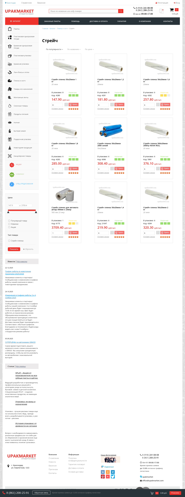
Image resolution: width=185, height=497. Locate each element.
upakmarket (146, 477)
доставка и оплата (99, 21)
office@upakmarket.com (152, 480)
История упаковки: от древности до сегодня (26, 424)
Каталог (15, 21)
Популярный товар (19, 221)
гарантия (121, 21)
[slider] (73, 109)
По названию (74, 49)
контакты (168, 21)
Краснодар (10, 3)
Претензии (53, 469)
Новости (52, 462)
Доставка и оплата (76, 468)
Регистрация (162, 3)
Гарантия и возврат (76, 464)
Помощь (75, 21)
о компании (145, 21)
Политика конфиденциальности (77, 459)
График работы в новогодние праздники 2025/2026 (18, 272)
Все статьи (21, 366)
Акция (13, 227)
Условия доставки (76, 472)
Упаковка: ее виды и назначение (25, 402)
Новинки (14, 224)
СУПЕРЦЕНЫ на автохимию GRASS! (20, 342)
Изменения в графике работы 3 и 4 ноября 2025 (20, 296)
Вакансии (41, 3)
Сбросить (28, 249)
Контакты (53, 473)
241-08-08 (143, 8)
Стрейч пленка (17, 240)
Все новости (22, 261)
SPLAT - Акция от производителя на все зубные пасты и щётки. (26, 375)
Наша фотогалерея (110, 458)
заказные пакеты (52, 21)
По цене (89, 49)
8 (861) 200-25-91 (17, 492)
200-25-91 (144, 10)
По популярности (54, 49)
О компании (54, 458)
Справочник (26, 3)
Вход (177, 3)
